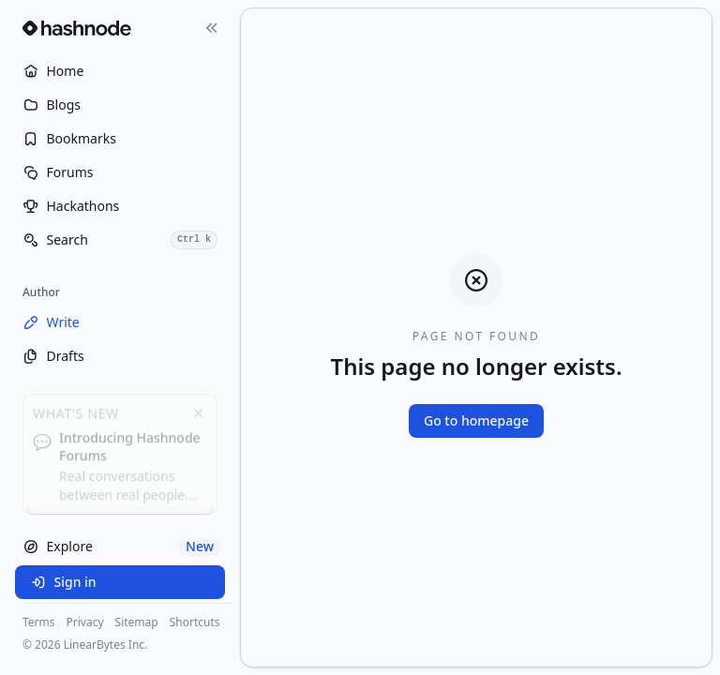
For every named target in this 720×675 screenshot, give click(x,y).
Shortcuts (195, 622)
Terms (38, 622)
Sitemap (136, 622)
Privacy (85, 622)
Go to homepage (476, 420)
